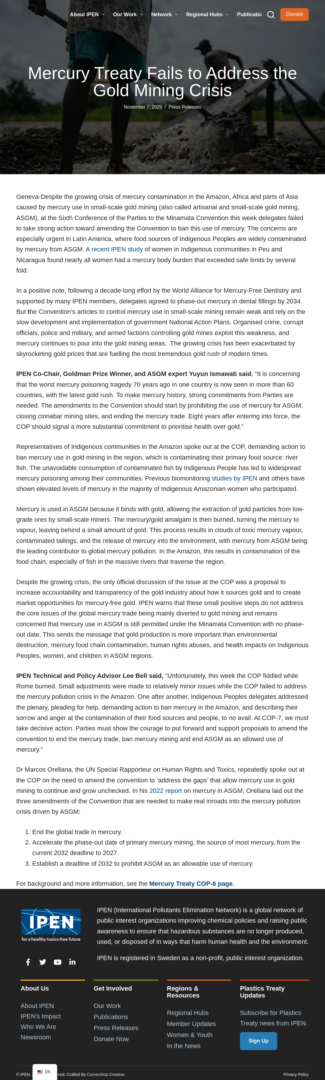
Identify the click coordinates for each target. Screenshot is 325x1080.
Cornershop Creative (105, 1074)
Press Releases (185, 107)
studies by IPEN (234, 478)
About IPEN (88, 14)
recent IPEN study (117, 249)
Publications (252, 14)
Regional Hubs (208, 14)
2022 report (165, 790)
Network (165, 14)
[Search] (271, 14)
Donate (294, 14)
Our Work (128, 14)
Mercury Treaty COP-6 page (191, 883)
